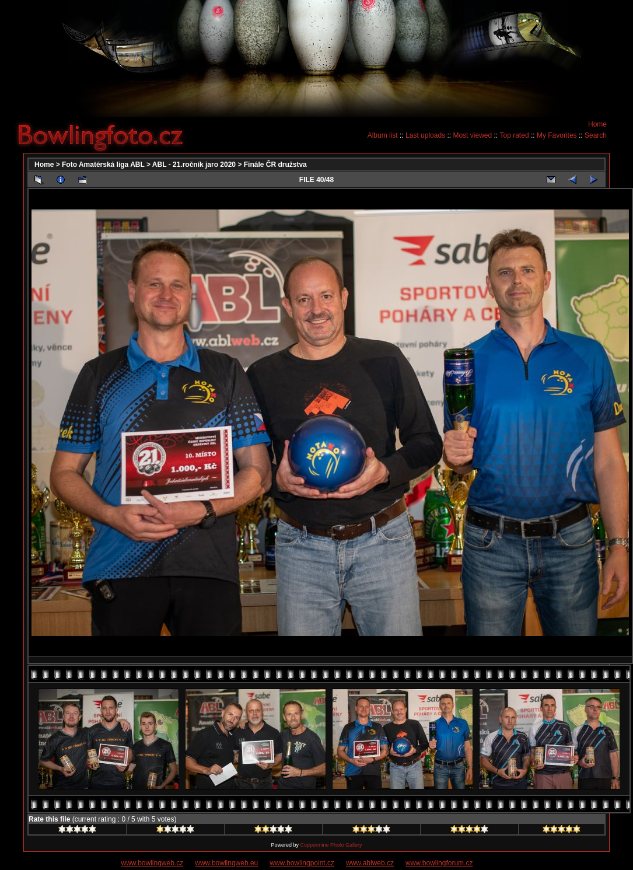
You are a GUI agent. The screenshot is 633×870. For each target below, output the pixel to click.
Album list (383, 135)
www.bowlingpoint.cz (302, 863)
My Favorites (557, 135)
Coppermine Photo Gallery (331, 845)
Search (596, 135)
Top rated (514, 135)
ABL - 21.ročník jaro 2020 (194, 164)
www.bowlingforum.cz (439, 863)
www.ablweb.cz (370, 863)
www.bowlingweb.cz (152, 863)
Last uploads (425, 135)
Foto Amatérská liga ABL (103, 164)
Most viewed (472, 135)
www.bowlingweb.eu (226, 863)
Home (597, 124)
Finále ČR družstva (275, 164)
